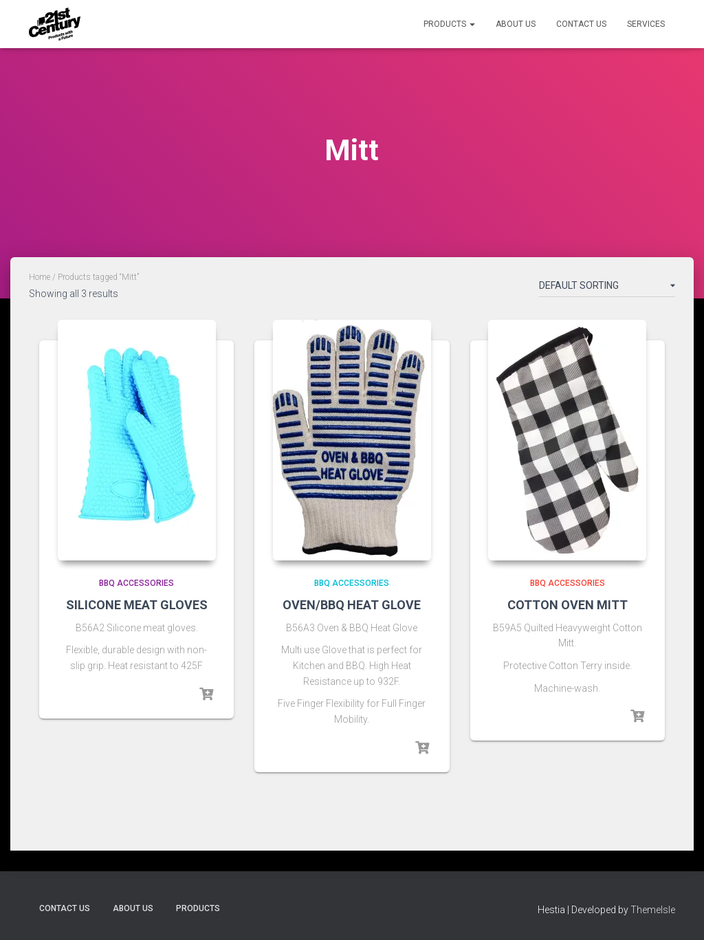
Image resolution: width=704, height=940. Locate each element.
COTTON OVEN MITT (567, 605)
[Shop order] (607, 288)
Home (39, 277)
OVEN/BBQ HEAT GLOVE (352, 605)
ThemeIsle (652, 909)
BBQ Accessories (136, 583)
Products (449, 24)
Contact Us (581, 24)
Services (646, 24)
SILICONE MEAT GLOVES (137, 605)
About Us (516, 24)
